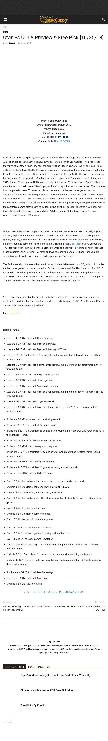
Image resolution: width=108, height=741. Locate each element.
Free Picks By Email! (32, 705)
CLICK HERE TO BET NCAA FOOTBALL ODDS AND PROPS (54, 592)
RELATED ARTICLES (14, 667)
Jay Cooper (10, 43)
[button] (5, 19)
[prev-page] (5, 721)
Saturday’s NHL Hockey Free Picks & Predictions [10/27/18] (80, 608)
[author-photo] (54, 637)
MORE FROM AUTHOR (39, 667)
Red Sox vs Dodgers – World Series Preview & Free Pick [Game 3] (27, 608)
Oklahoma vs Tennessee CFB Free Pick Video (47, 690)
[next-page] (10, 721)
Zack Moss (75, 243)
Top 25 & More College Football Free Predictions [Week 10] (55, 675)
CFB (5, 27)
